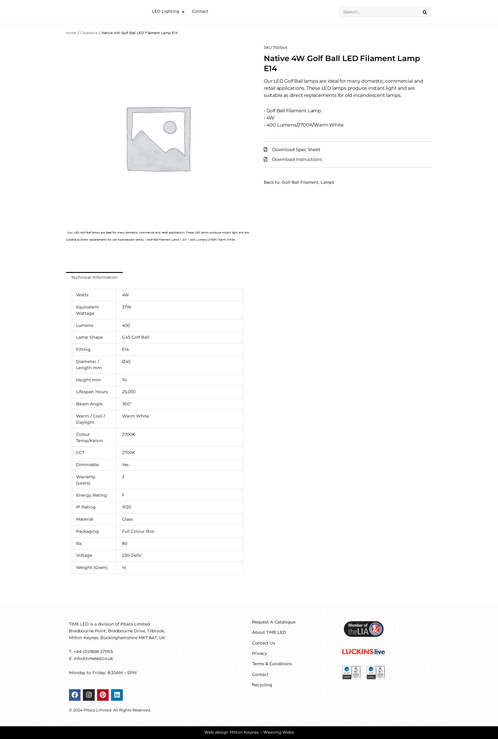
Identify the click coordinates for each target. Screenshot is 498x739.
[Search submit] (426, 12)
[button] (169, 12)
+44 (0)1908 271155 (93, 652)
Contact (260, 674)
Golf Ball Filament (300, 182)
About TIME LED (269, 632)
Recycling (262, 685)
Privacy (259, 653)
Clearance (88, 33)
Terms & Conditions (272, 664)
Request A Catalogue (273, 622)
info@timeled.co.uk (93, 658)
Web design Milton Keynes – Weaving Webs (249, 732)
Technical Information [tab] (94, 277)
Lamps (327, 182)
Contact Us (263, 643)
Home (71, 33)
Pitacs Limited (135, 624)
